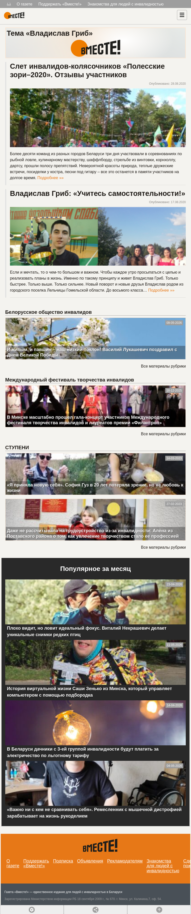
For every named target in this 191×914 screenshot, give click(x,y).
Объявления (90, 861)
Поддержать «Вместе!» (60, 4)
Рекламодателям (124, 861)
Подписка (63, 861)
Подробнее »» (51, 178)
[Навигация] (182, 15)
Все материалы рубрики (163, 366)
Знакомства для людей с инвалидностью (126, 4)
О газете (24, 4)
